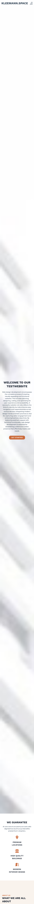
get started (17, 437)
